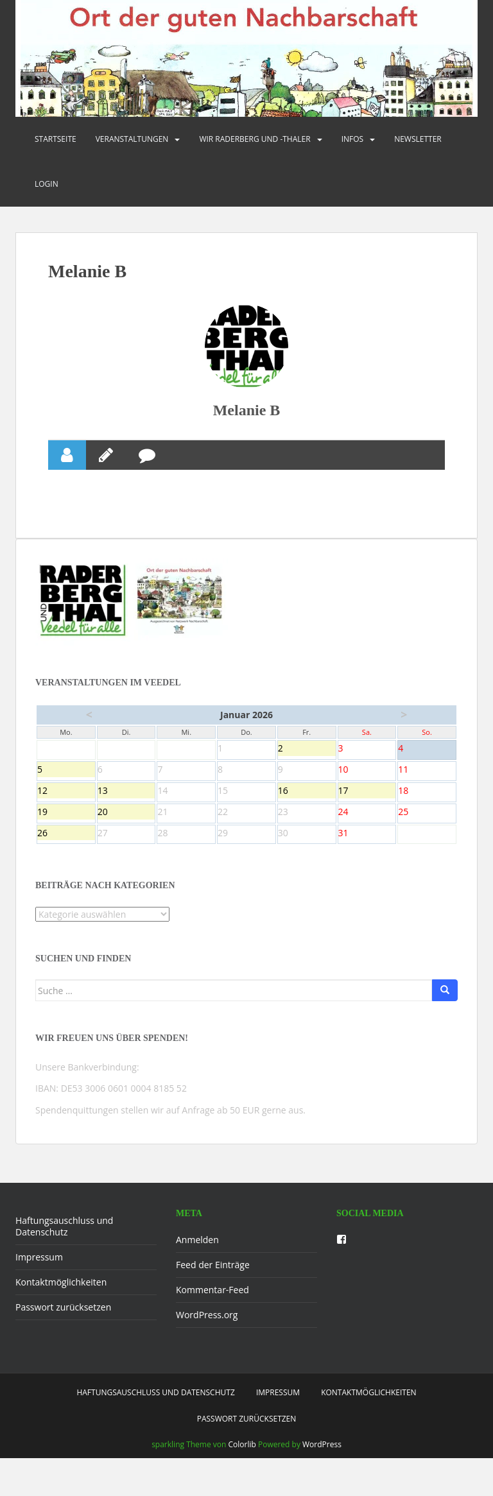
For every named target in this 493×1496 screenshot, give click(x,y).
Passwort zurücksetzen (63, 1327)
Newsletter (418, 138)
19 (66, 833)
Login (46, 183)
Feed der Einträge (213, 1285)
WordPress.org (207, 1335)
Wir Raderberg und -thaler (254, 138)
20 (126, 833)
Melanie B (247, 430)
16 (307, 812)
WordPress (322, 1464)
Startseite (55, 138)
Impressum (39, 1277)
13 (126, 812)
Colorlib (242, 1464)
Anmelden (197, 1260)
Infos (353, 138)
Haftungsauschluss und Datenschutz (64, 1247)
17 (367, 812)
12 (66, 812)
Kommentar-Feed (212, 1310)
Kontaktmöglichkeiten (61, 1302)
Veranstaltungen (132, 138)
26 (66, 854)
